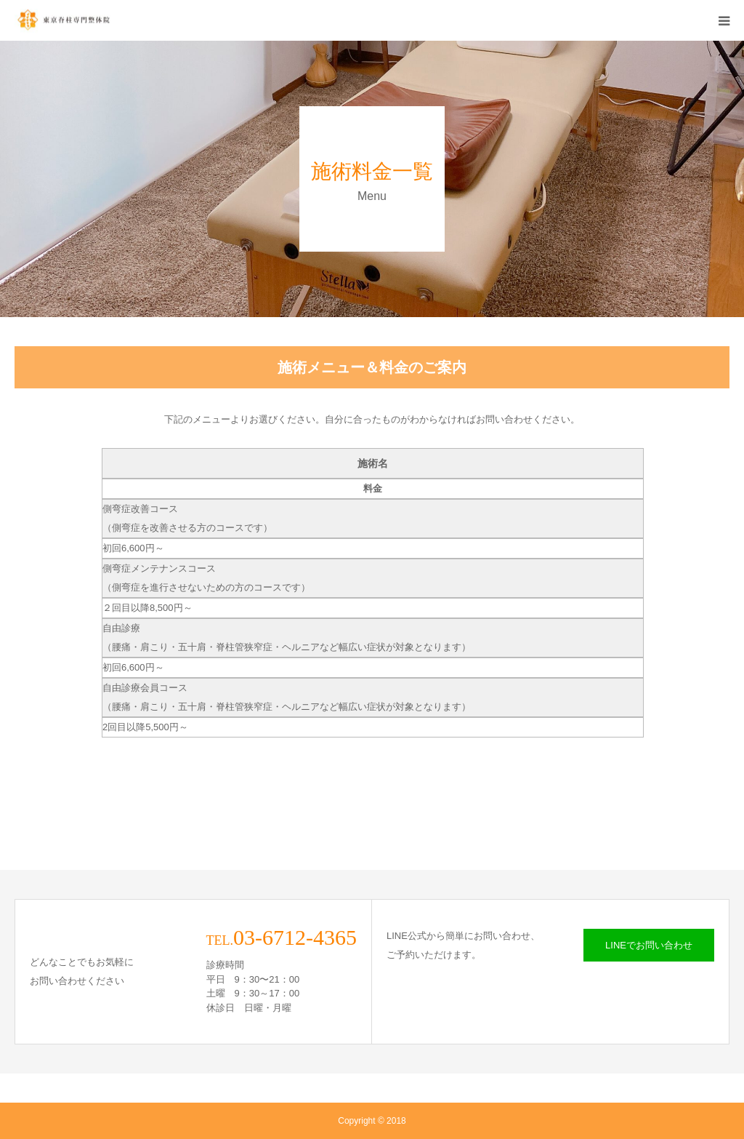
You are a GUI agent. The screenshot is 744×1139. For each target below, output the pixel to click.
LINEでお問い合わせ (648, 945)
